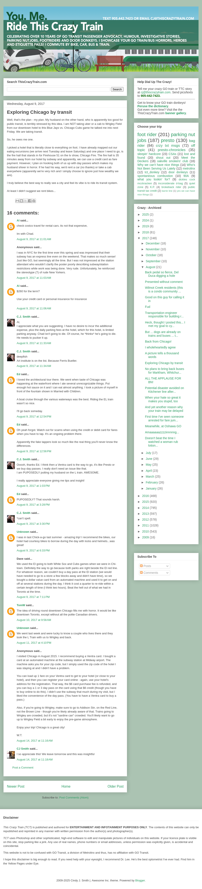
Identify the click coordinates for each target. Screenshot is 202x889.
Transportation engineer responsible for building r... (164, 314)
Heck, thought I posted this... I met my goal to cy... (165, 324)
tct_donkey (152, 172)
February (152, 482)
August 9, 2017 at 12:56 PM (34, 451)
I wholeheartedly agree (160, 347)
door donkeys (178, 172)
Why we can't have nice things (158, 165)
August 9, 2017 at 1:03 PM (33, 485)
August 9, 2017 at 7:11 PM (33, 597)
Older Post (116, 786)
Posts (145, 566)
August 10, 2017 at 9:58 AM (34, 620)
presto (167, 140)
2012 (146, 519)
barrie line (167, 191)
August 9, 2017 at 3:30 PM (33, 523)
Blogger (140, 880)
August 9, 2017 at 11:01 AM (34, 239)
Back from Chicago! (158, 341)
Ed (18, 374)
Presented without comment (164, 282)
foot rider (147, 134)
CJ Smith (23, 748)
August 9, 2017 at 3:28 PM (33, 504)
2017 (146, 238)
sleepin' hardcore (149, 154)
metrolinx (189, 168)
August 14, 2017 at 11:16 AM (35, 740)
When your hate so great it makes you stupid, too (163, 399)
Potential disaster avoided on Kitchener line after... (164, 389)
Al (18, 220)
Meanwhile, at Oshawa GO (163, 426)
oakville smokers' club (172, 161)
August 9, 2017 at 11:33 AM (34, 343)
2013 (146, 513)
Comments (149, 572)
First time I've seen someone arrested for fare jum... (164, 418)
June (149, 458)
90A (186, 176)
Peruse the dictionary (152, 106)
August (151, 267)
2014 (146, 508)
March (150, 476)
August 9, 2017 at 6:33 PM (33, 550)
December (153, 243)
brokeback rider (171, 187)
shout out (163, 157)
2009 (146, 537)
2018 (146, 232)
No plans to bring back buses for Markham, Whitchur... (164, 370)
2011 (146, 525)
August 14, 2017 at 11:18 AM (35, 759)
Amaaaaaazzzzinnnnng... (162, 432)
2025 (146, 214)
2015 (146, 501)
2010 (146, 531)
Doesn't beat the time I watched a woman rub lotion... (161, 441)
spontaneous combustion (155, 176)
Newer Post (15, 786)
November (153, 249)
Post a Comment (22, 767)
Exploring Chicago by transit (164, 363)
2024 (146, 220)
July (149, 453)
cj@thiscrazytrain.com (156, 92)
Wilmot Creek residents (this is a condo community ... (164, 289)
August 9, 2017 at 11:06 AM (34, 308)
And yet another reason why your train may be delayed (164, 408)
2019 (146, 226)
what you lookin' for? (153, 179)
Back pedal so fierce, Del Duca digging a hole (162, 274)
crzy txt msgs (168, 145)
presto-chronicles (172, 150)
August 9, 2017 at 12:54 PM (34, 416)
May (149, 464)
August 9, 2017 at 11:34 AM (34, 366)
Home (66, 786)
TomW (21, 605)
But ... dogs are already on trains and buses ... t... (163, 333)
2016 (146, 496)
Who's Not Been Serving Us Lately (166, 166)
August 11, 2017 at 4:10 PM (34, 642)
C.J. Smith (24, 316)
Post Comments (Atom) (73, 797)
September (153, 261)
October (151, 255)
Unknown (23, 531)
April (149, 470)
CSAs (172, 154)
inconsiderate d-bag (170, 183)
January (151, 488)
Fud (147, 306)
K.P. (152, 187)
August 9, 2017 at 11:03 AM (34, 277)
